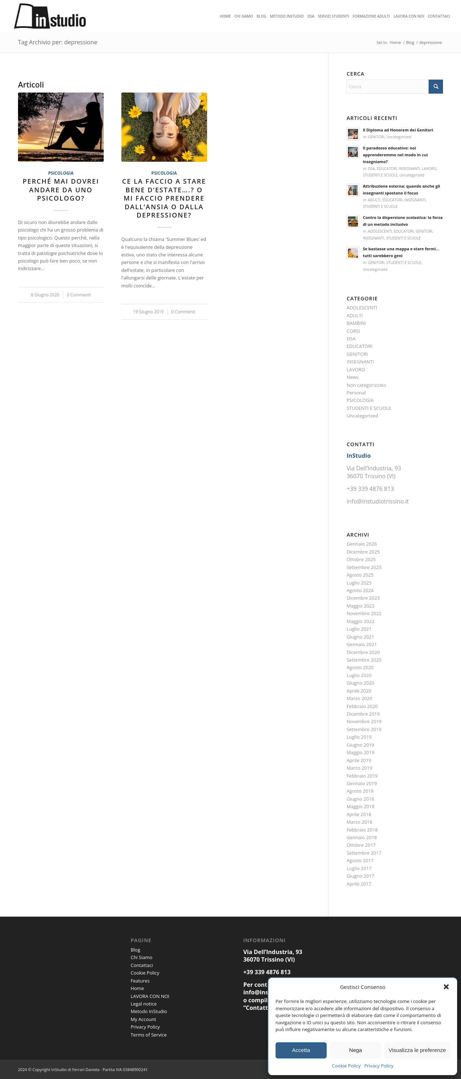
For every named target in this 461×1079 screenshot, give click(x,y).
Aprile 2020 (358, 691)
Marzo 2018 (359, 822)
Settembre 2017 (363, 853)
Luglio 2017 (358, 868)
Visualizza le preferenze (417, 1050)
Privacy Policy (378, 1065)
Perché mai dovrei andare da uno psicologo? (61, 189)
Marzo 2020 (359, 698)
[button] (446, 986)
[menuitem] (225, 16)
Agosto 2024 (359, 590)
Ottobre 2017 (361, 845)
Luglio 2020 (358, 675)
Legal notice (144, 1003)
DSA (371, 168)
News (352, 377)
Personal (356, 392)
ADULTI (374, 199)
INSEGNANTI (409, 168)
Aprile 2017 (358, 884)
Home (137, 988)
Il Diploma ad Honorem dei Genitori (398, 130)
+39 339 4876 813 (370, 489)
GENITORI (376, 136)
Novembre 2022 (363, 613)
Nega (355, 1050)
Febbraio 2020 (362, 706)
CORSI (353, 331)
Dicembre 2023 (363, 598)
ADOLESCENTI (380, 231)
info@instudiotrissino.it (377, 501)
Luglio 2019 (358, 737)
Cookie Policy (346, 1065)
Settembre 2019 (363, 729)
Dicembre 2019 (363, 714)
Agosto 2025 (359, 575)
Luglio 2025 (358, 582)
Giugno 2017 (360, 876)
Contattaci (142, 965)
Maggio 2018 (360, 806)
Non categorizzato (366, 385)
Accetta (301, 1050)
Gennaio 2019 (361, 783)
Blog (135, 949)
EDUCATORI (387, 168)
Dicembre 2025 (363, 552)
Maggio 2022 (360, 621)
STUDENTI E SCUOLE (380, 175)
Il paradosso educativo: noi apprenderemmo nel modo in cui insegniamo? (395, 154)
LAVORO (429, 168)
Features (140, 980)
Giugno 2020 (360, 683)
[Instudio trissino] (50, 16)
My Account (143, 1019)
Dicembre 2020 (363, 652)
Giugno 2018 (360, 799)
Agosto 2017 (359, 860)
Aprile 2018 (358, 814)
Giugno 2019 (360, 745)
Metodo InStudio (149, 1011)
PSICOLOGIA (61, 173)
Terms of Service (149, 1034)
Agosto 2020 (359, 667)
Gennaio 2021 (361, 644)
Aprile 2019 (358, 760)
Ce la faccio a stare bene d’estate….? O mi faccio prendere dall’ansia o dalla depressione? (164, 198)
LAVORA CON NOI (150, 996)
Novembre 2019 (363, 721)
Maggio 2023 (360, 606)
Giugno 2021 (360, 636)
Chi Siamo (141, 957)
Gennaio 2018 (361, 837)
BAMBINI (356, 323)
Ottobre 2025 (361, 559)
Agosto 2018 (359, 791)
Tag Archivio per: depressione (57, 42)
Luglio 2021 (358, 629)
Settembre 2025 (363, 567)
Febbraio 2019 (362, 776)
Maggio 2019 (360, 752)
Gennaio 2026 (361, 544)
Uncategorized (398, 136)
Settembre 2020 (363, 660)
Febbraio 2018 (362, 830)
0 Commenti (79, 294)
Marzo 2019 (359, 768)
